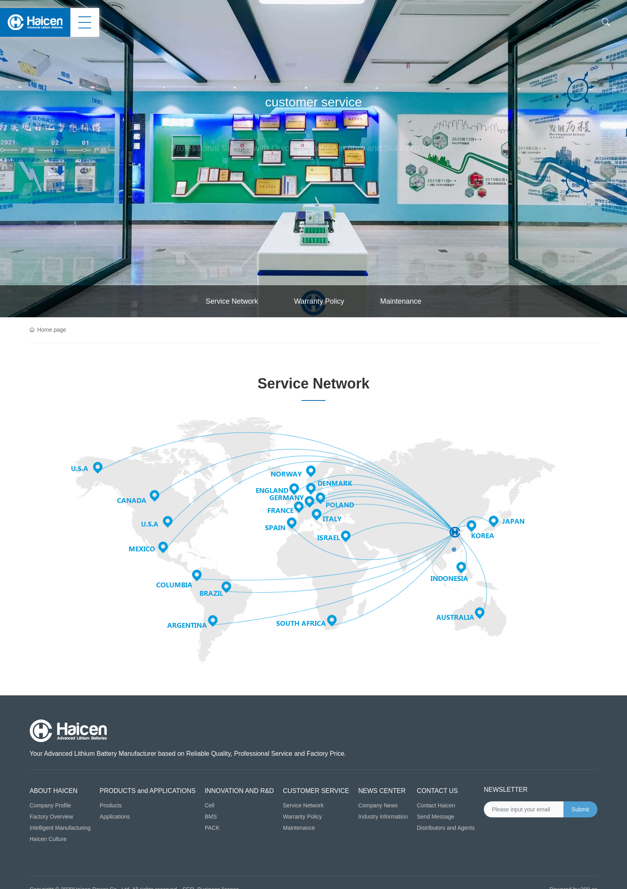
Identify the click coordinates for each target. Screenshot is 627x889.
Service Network (232, 301)
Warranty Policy (319, 301)
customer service (313, 102)
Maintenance (400, 301)
